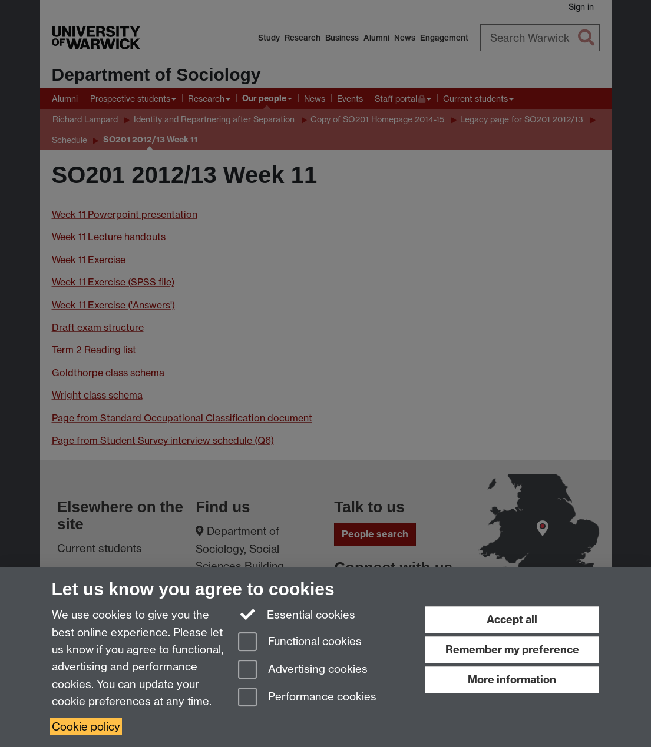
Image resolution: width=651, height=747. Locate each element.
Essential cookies (296, 614)
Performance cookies (307, 698)
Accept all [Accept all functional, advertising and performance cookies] (512, 619)
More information (512, 679)
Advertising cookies (303, 670)
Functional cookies (300, 642)
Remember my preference (512, 649)
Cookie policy (86, 726)
